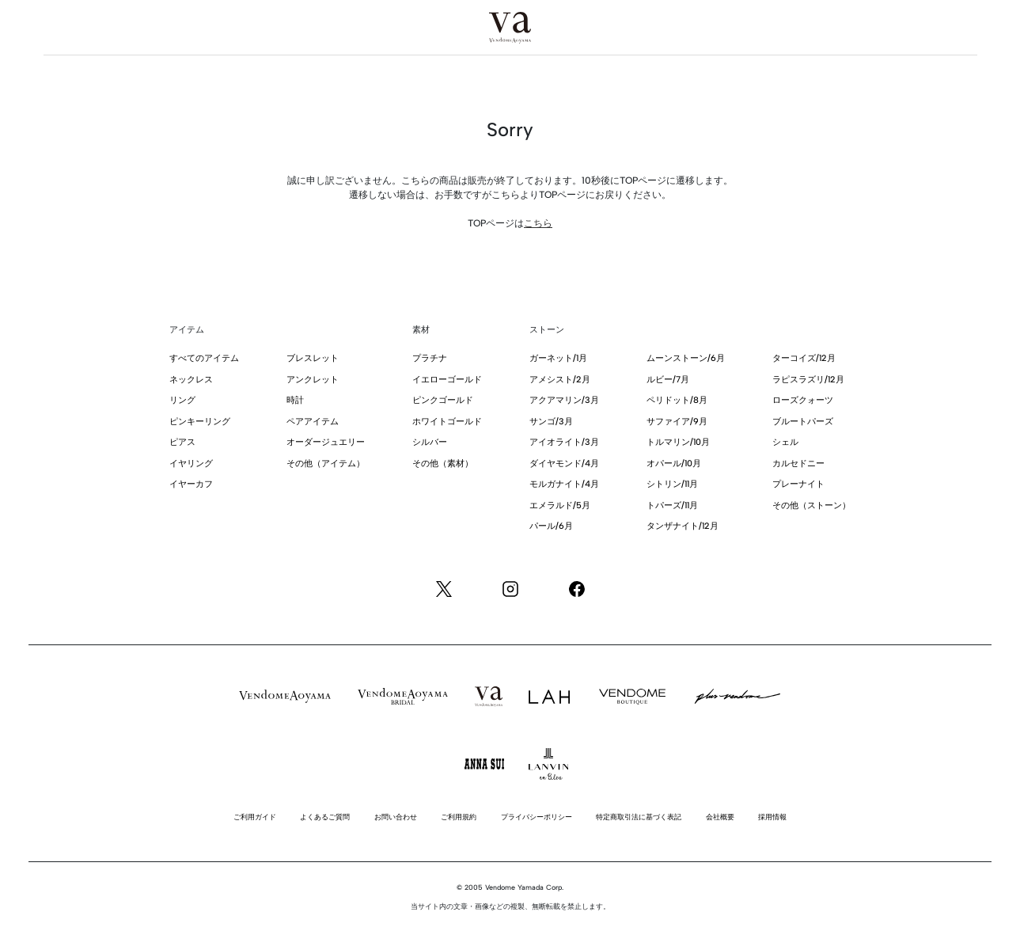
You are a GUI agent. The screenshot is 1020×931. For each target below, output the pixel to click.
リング (182, 400)
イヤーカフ (191, 484)
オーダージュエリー (325, 442)
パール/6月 (551, 526)
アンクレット (312, 379)
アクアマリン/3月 (564, 400)
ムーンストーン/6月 (686, 358)
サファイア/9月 (677, 421)
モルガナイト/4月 (564, 484)
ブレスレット (312, 358)
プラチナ (429, 358)
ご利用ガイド (254, 816)
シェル (785, 442)
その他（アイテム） (325, 463)
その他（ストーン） (811, 505)
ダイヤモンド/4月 (564, 463)
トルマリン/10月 (678, 442)
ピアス (182, 442)
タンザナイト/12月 (683, 526)
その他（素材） (442, 463)
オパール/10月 (674, 463)
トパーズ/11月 (672, 505)
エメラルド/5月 (559, 505)
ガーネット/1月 (558, 358)
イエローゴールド (447, 379)
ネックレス (191, 379)
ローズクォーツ (802, 400)
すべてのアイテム (204, 358)
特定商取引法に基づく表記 (638, 816)
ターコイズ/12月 (804, 358)
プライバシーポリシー (536, 816)
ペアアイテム (312, 421)
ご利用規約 (458, 816)
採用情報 (772, 816)
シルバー (429, 442)
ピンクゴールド (442, 400)
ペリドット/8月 (677, 400)
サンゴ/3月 (551, 421)
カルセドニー (798, 463)
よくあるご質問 (325, 816)
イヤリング (191, 463)
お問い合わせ (395, 816)
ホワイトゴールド (447, 421)
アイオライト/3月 (564, 442)
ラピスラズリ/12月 (808, 379)
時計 (295, 400)
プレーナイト (798, 484)
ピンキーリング (199, 421)
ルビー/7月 (668, 379)
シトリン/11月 (672, 484)
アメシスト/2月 (559, 379)
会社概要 (720, 816)
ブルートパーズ (802, 421)
